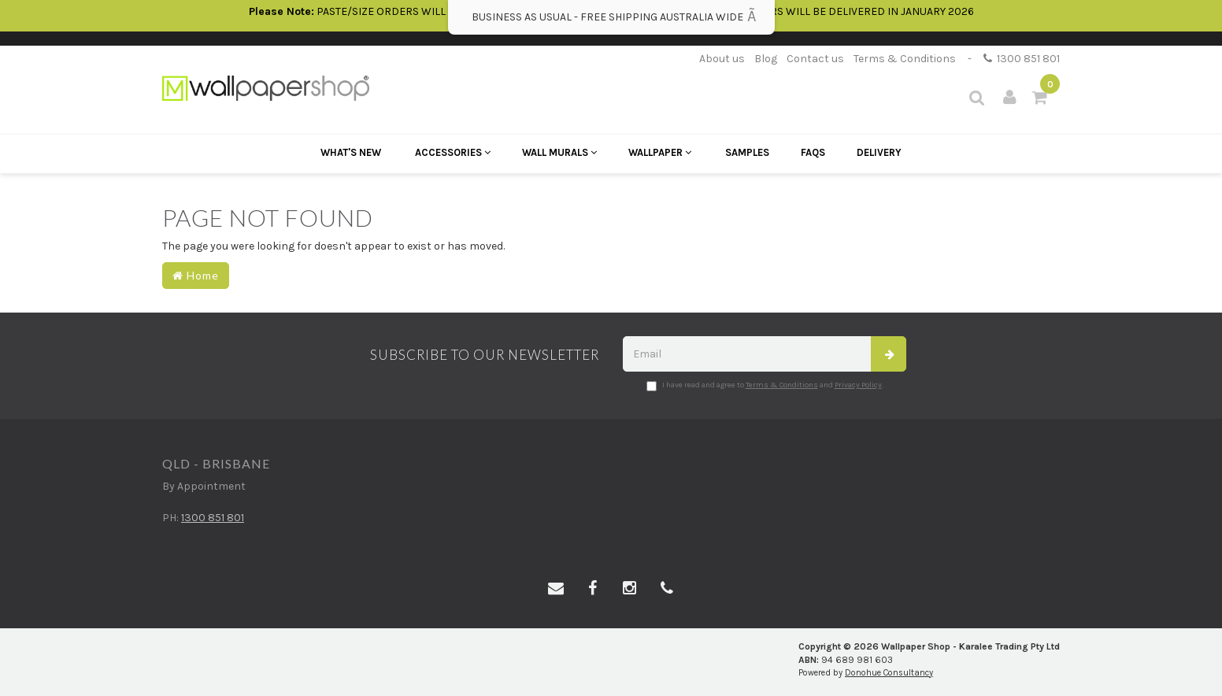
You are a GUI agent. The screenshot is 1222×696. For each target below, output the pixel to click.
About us (722, 58)
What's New (350, 152)
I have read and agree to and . (764, 385)
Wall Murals (559, 152)
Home (195, 275)
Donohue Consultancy (889, 673)
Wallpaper (659, 152)
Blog (765, 58)
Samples (747, 152)
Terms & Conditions (905, 58)
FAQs (813, 152)
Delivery (879, 152)
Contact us (815, 58)
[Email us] (556, 589)
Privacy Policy (858, 385)
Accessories (453, 152)
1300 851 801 (1021, 58)
